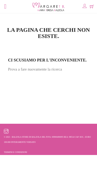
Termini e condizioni (15, 152)
